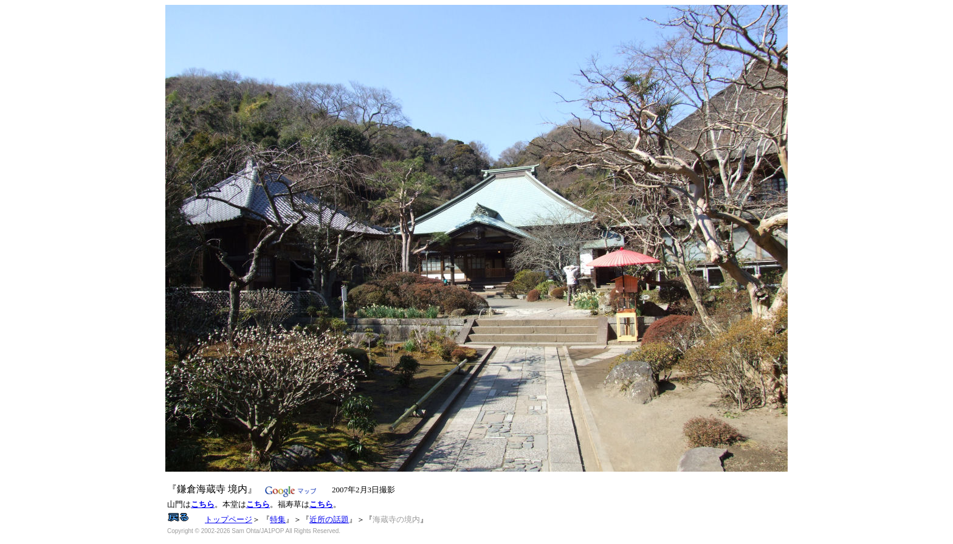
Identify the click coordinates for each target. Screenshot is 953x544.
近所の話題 (329, 519)
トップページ (228, 519)
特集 (278, 519)
